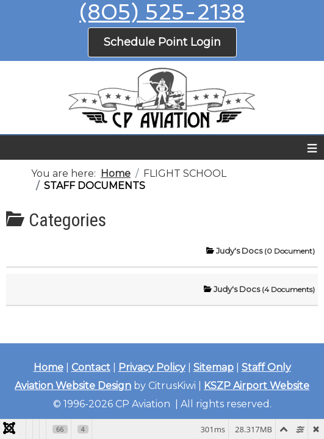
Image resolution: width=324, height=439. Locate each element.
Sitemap (213, 367)
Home (48, 367)
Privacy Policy (151, 367)
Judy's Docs (265, 250)
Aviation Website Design (73, 385)
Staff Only (266, 367)
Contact (90, 367)
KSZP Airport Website (256, 385)
